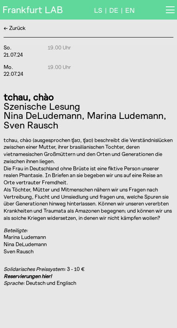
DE (113, 10)
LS (98, 10)
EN (130, 10)
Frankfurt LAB (32, 9)
